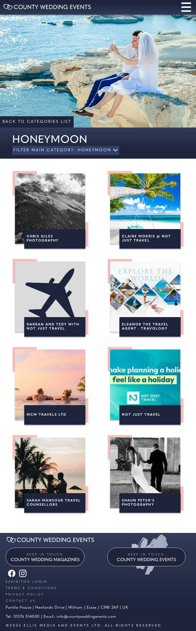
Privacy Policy (25, 594)
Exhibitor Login (26, 581)
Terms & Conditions (31, 588)
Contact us (21, 601)
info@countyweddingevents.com (86, 617)
